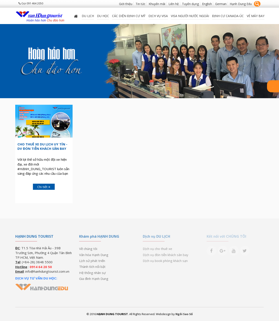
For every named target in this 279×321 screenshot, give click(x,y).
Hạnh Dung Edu (241, 4)
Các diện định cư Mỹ (128, 16)
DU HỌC (103, 16)
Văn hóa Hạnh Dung (93, 255)
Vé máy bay (255, 16)
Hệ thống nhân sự (92, 272)
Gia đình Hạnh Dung (93, 278)
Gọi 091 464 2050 (31, 3)
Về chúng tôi (88, 248)
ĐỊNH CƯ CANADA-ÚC (228, 16)
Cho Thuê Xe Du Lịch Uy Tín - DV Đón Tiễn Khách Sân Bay (42, 146)
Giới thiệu (125, 4)
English (207, 4)
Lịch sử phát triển (92, 260)
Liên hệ (173, 4)
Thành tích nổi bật (92, 266)
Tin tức (140, 4)
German (220, 4)
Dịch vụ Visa (158, 16)
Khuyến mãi (157, 4)
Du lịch (88, 16)
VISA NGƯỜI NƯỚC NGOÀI (190, 16)
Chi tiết (43, 187)
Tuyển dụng (190, 4)
